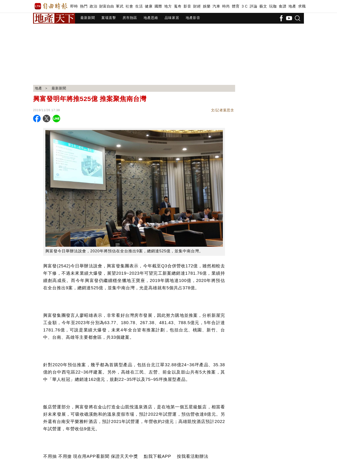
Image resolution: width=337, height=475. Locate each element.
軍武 (119, 6)
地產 (292, 6)
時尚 (226, 6)
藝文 (263, 6)
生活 (139, 6)
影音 (187, 6)
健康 (148, 6)
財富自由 (106, 6)
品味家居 (172, 18)
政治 (93, 6)
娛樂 (206, 6)
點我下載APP (157, 456)
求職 (302, 6)
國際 (158, 6)
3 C (245, 6)
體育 (235, 6)
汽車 (216, 6)
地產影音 (193, 18)
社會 (129, 6)
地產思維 (151, 18)
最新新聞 (87, 18)
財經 (197, 6)
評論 (253, 6)
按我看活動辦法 (192, 456)
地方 (168, 6)
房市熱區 (130, 18)
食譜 (282, 6)
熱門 (83, 6)
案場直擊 (108, 18)
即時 (74, 6)
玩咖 (273, 6)
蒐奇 (177, 6)
